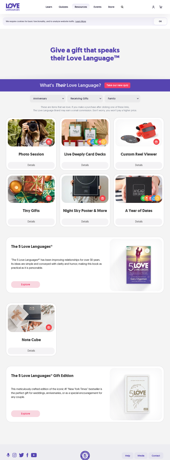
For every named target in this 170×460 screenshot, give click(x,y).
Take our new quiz (117, 85)
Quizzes (63, 7)
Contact (156, 455)
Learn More (80, 21)
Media (141, 455)
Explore (25, 284)
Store (111, 7)
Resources (81, 7)
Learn (49, 7)
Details (31, 165)
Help (127, 455)
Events (97, 7)
